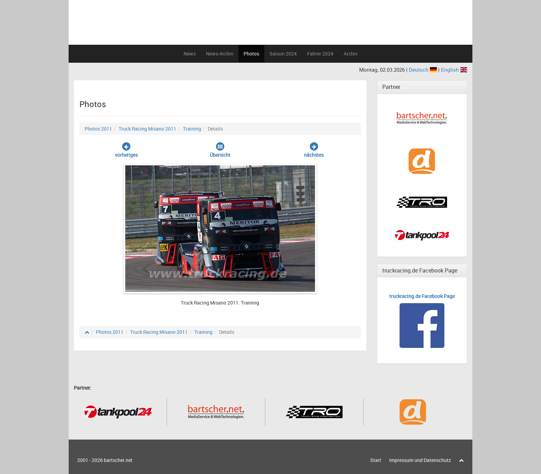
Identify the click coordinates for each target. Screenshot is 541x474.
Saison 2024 (283, 53)
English (454, 69)
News (190, 53)
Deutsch (423, 69)
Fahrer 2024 (320, 53)
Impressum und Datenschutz (420, 460)
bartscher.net (118, 460)
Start (375, 460)
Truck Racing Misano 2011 (147, 128)
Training (192, 128)
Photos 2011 (98, 128)
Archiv (350, 53)
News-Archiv (219, 53)
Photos (251, 53)
